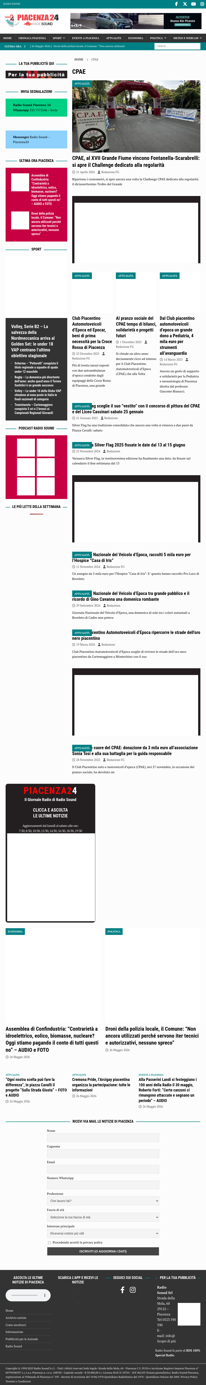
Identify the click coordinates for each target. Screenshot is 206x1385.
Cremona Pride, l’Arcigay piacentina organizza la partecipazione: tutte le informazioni (101, 1084)
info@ (170, 1335)
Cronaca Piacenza (32, 37)
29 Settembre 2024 (88, 605)
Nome (51, 1130)
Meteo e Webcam (185, 37)
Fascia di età (55, 1209)
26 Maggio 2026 (20, 1056)
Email (51, 1161)
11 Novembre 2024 (88, 566)
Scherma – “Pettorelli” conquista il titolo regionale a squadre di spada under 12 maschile (36, 366)
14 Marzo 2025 (173, 359)
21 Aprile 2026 (85, 171)
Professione (55, 1193)
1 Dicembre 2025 (130, 341)
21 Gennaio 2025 (87, 418)
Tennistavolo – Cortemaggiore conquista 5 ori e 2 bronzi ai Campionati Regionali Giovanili (34, 408)
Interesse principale (61, 1225)
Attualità (113, 37)
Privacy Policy (189, 1376)
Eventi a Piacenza (85, 37)
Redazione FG (110, 171)
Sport (57, 37)
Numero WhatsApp (60, 1177)
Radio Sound (11, 3)
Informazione (14, 1331)
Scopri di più (166, 1340)
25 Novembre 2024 (88, 451)
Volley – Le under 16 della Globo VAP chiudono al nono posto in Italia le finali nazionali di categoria (38, 394)
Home (7, 37)
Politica (156, 37)
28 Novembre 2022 (88, 759)
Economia (135, 37)
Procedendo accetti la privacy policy (78, 1241)
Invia (54, 109)
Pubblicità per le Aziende (22, 1338)
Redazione (111, 418)
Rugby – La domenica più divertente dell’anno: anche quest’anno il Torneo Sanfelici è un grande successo (38, 380)
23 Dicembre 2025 (87, 353)
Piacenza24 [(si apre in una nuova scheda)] (21, 141)
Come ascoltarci (16, 1324)
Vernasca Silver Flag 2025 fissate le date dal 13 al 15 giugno (131, 444)
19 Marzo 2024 (85, 644)
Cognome (53, 1145)
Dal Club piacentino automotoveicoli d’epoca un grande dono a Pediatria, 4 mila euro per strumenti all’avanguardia (177, 335)
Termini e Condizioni (18, 1380)
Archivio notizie (16, 1317)
